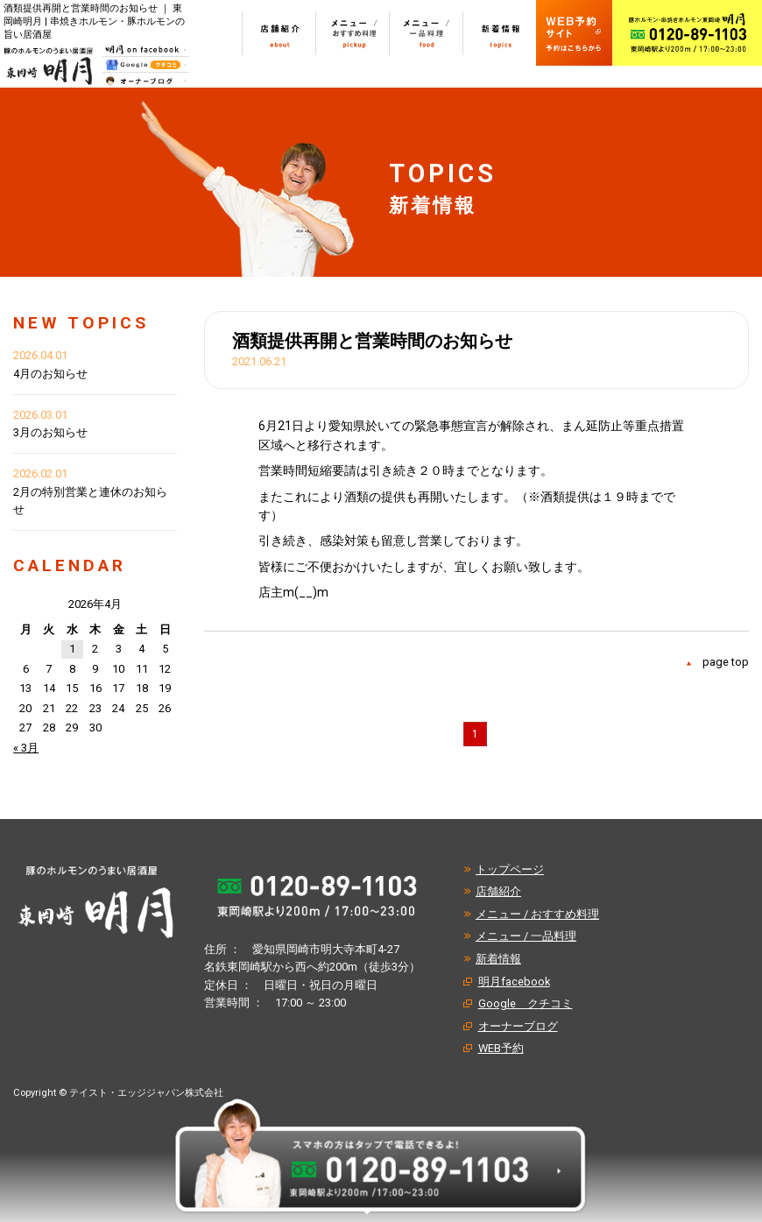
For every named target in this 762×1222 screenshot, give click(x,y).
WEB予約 (501, 1048)
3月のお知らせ (50, 432)
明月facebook (514, 981)
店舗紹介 (498, 891)
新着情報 (498, 958)
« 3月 (26, 747)
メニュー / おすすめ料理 (537, 914)
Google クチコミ (525, 1003)
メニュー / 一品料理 (526, 936)
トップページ (510, 869)
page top (725, 661)
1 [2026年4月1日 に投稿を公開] (72, 648)
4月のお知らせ (50, 373)
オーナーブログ (518, 1026)
